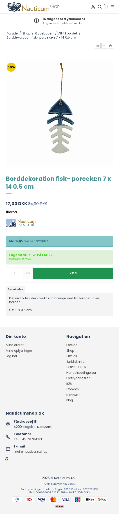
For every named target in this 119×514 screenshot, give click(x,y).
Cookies (72, 389)
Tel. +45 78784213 (28, 439)
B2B (69, 383)
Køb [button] (73, 273)
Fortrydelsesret (78, 378)
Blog (69, 400)
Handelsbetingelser (81, 372)
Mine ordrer (15, 345)
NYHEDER (73, 394)
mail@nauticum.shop (30, 451)
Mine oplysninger (19, 350)
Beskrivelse (15, 289)
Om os (71, 356)
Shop (70, 350)
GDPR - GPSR (76, 367)
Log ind (11, 356)
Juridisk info (75, 361)
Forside (71, 345)
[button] (98, 45)
